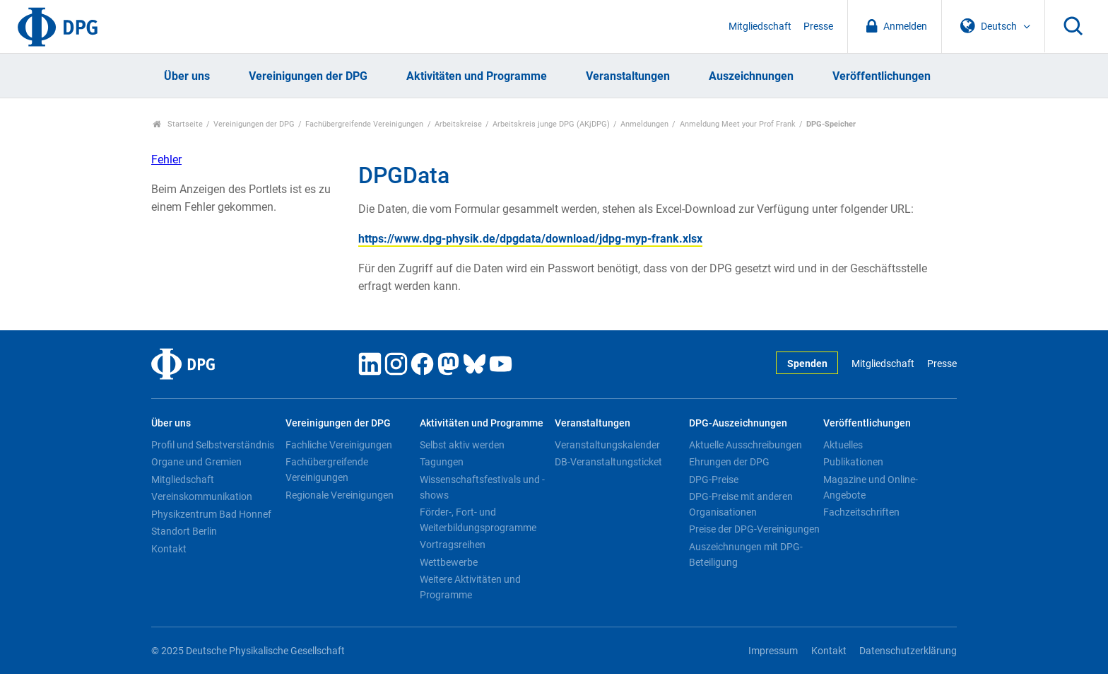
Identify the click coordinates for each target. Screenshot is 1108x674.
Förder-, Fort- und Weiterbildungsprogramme (478, 519)
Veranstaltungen (628, 76)
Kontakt (169, 548)
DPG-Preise (713, 479)
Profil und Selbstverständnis (212, 445)
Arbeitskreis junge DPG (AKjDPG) (551, 124)
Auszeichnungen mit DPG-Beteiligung (746, 554)
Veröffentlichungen (881, 76)
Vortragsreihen (452, 544)
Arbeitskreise (458, 124)
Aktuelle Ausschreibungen (745, 445)
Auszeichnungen (751, 76)
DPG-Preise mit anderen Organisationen (741, 504)
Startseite (178, 124)
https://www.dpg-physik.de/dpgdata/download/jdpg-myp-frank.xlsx (530, 238)
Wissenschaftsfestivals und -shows (482, 487)
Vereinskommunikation (201, 496)
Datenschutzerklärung (908, 651)
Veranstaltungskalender (607, 445)
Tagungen (442, 461)
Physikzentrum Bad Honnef (211, 514)
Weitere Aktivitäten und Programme (470, 587)
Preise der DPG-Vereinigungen (754, 529)
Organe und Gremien (196, 461)
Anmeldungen (644, 124)
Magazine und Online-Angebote (870, 487)
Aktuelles (843, 445)
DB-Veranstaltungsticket (608, 461)
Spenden (807, 364)
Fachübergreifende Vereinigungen (364, 124)
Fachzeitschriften (861, 512)
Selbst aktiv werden (462, 445)
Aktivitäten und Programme (476, 76)
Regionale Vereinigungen (339, 495)
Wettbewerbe (449, 562)
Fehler (166, 159)
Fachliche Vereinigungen (338, 445)
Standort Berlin (184, 531)
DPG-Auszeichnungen (738, 423)
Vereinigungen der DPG (308, 76)
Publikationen (853, 461)
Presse (818, 27)
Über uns (187, 76)
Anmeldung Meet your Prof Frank (738, 124)
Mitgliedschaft (760, 27)
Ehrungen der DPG (729, 461)
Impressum (773, 651)
